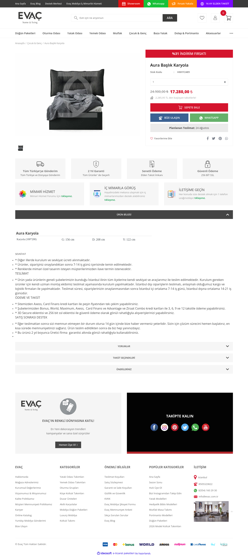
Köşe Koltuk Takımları (72, 493)
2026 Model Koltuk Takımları (165, 526)
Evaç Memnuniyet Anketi (118, 509)
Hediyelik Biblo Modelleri (163, 504)
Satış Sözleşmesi (114, 482)
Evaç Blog (35, 3)
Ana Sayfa (20, 3)
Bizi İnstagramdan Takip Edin (165, 493)
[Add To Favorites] (161, 138)
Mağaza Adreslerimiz (27, 482)
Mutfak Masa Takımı (160, 509)
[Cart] (228, 18)
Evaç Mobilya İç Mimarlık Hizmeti (84, 3)
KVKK (108, 498)
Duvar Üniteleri (68, 498)
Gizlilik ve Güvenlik (115, 493)
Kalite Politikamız (24, 498)
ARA (170, 18)
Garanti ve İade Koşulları (118, 487)
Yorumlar (124, 346)
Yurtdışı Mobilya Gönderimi (30, 520)
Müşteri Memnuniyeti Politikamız (33, 504)
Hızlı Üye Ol (155, 487)
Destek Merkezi (53, 3)
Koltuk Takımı (67, 520)
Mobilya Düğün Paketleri (73, 509)
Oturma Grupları (69, 487)
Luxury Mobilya (68, 515)
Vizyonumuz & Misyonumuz (30, 493)
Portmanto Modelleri (161, 515)
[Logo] (29, 17)
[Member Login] (215, 18)
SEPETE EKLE (192, 107)
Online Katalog (23, 515)
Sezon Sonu (155, 482)
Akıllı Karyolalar (68, 504)
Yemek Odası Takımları (73, 482)
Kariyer (19, 509)
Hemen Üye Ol (67, 444)
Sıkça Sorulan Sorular (116, 515)
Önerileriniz (124, 369)
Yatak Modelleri (158, 498)
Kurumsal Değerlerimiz (28, 487)
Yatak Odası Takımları (72, 476)
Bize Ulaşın (21, 526)
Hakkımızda (21, 476)
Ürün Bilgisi (124, 214)
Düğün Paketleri (158, 520)
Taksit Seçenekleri (124, 357)
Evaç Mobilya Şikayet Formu (120, 504)
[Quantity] (189, 82)
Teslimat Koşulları (114, 476)
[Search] (124, 18)
